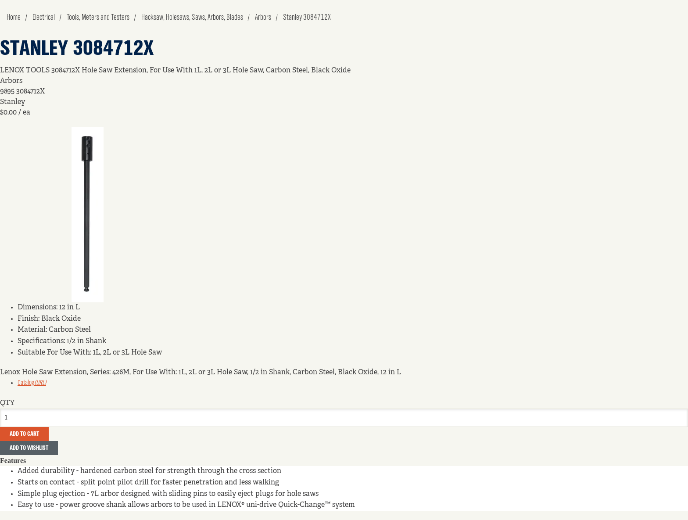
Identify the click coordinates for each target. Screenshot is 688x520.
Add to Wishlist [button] (29, 448)
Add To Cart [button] (24, 434)
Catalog (32, 383)
